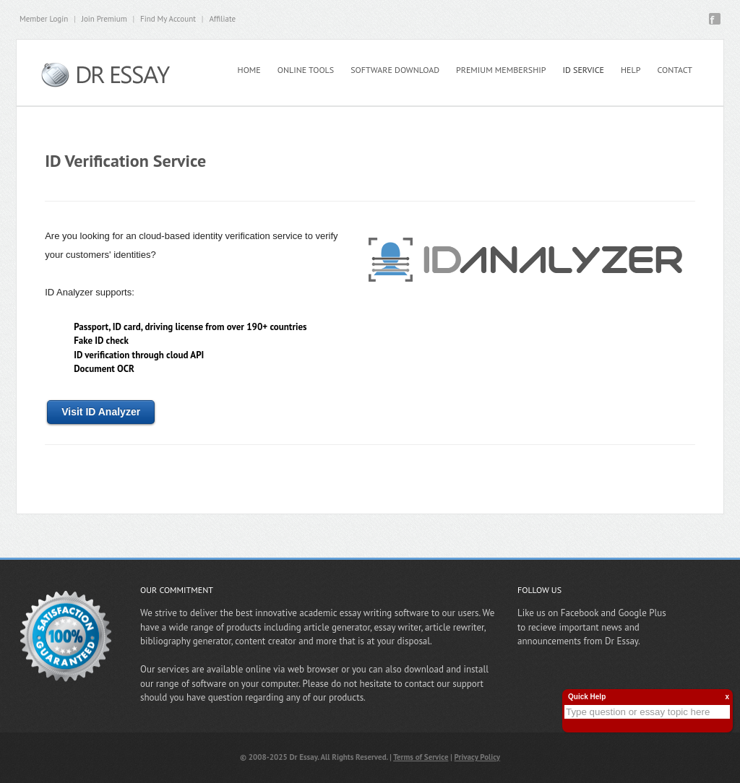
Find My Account (168, 19)
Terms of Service (420, 757)
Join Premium (104, 19)
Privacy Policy (478, 757)
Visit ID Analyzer (100, 412)
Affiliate (222, 19)
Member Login (44, 19)
